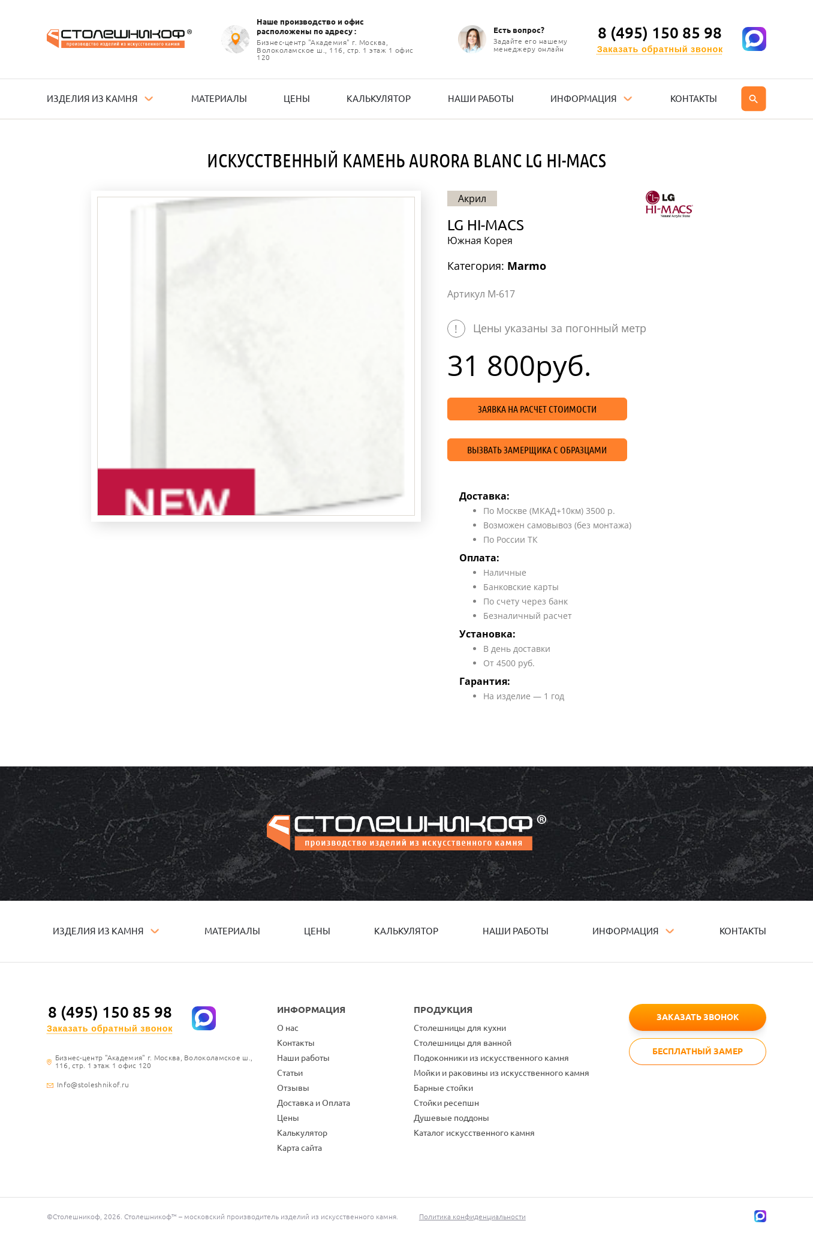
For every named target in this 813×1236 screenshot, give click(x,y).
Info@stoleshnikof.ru (93, 1084)
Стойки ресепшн (446, 1103)
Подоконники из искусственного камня (491, 1058)
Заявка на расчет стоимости (537, 409)
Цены (288, 1118)
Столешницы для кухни (460, 1028)
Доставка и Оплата (313, 1103)
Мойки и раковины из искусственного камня (501, 1073)
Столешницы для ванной (462, 1043)
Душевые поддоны (451, 1118)
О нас (288, 1028)
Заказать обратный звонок (660, 49)
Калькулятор (302, 1133)
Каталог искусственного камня (474, 1133)
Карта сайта (299, 1148)
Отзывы (293, 1088)
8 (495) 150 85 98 (660, 33)
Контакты (296, 1043)
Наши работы (303, 1058)
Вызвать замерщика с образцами (537, 449)
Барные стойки (443, 1088)
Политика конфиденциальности (472, 1216)
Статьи (290, 1073)
